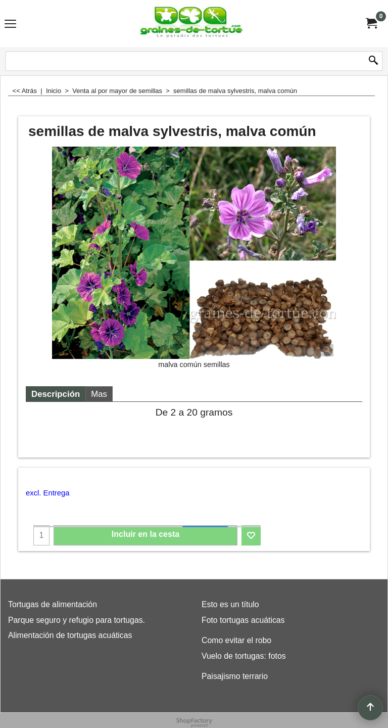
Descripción (55, 394)
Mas (99, 394)
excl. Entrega (47, 493)
